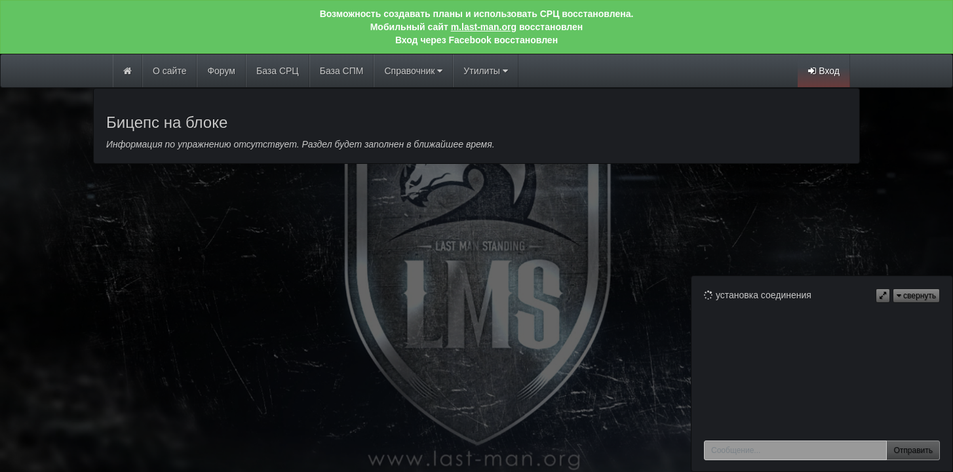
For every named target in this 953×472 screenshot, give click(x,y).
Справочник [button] (413, 71)
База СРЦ (277, 71)
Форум (221, 71)
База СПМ (342, 71)
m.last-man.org (483, 27)
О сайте (169, 71)
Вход (824, 71)
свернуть (916, 295)
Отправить (913, 450)
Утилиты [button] (485, 71)
